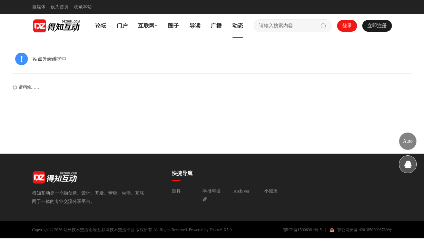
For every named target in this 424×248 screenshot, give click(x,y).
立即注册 (377, 25)
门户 (122, 26)
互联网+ (148, 26)
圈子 (173, 26)
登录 (347, 25)
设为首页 (60, 6)
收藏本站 (83, 6)
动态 (237, 26)
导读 (194, 26)
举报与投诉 (211, 195)
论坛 (100, 26)
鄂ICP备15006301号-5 (302, 229)
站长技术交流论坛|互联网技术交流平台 (99, 229)
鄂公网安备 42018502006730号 (364, 229)
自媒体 (39, 6)
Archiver (241, 191)
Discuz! (216, 229)
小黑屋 (271, 191)
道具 (176, 191)
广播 (216, 26)
